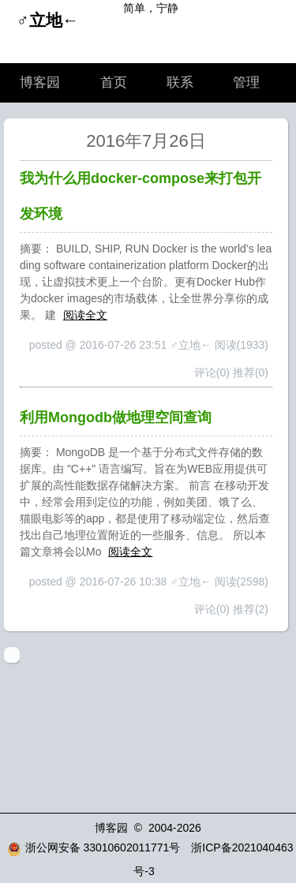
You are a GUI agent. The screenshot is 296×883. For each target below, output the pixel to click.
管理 (246, 82)
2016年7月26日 (146, 141)
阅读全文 (85, 315)
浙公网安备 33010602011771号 (94, 847)
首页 (113, 82)
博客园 (40, 82)
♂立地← (48, 20)
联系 (180, 82)
